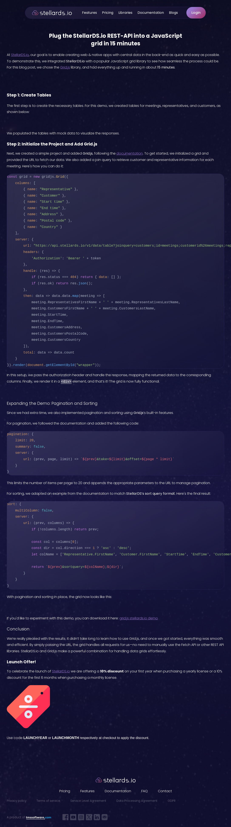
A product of (29, 817)
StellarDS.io (20, 54)
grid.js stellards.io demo (138, 618)
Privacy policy (16, 801)
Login (196, 12)
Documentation (150, 12)
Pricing (107, 12)
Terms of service (48, 801)
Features (89, 12)
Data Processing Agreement (136, 801)
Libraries (125, 12)
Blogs (173, 12)
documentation (129, 153)
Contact (165, 791)
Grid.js (65, 67)
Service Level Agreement (88, 801)
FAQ (144, 791)
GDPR (172, 801)
